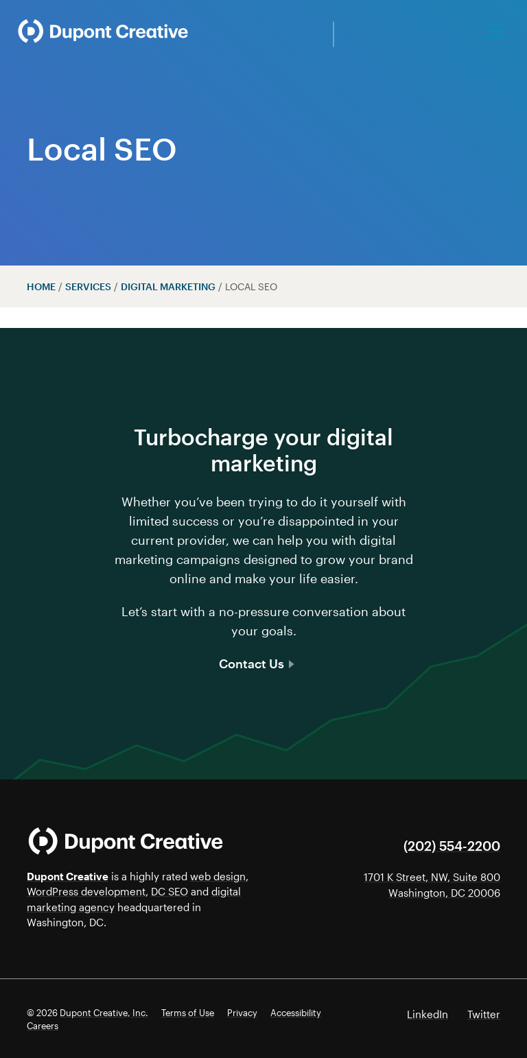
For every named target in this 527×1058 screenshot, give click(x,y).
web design (218, 876)
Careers (42, 1025)
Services (88, 286)
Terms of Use (187, 1012)
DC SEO (169, 891)
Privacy (242, 1012)
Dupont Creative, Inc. (104, 1012)
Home (41, 286)
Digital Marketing (168, 286)
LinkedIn (427, 1014)
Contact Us (256, 663)
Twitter (483, 1014)
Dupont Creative (67, 876)
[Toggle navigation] (495, 30)
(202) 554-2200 (451, 846)
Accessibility (295, 1012)
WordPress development (86, 891)
